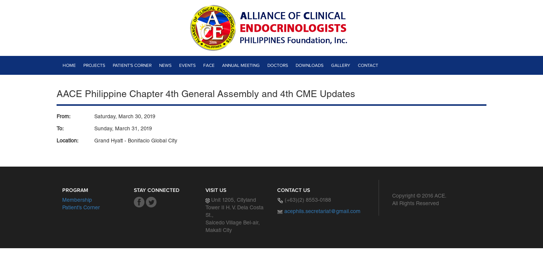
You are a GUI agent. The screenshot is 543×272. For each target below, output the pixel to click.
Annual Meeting (241, 65)
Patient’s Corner (81, 208)
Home (69, 65)
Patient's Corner (132, 65)
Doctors (277, 65)
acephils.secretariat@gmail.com (322, 212)
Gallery (340, 65)
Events (187, 65)
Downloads (310, 65)
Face (209, 65)
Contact (368, 65)
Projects (94, 65)
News (165, 65)
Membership (77, 200)
